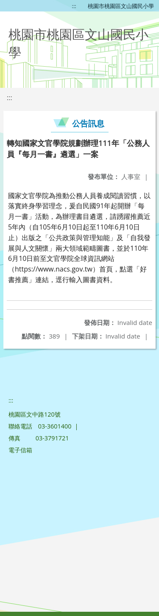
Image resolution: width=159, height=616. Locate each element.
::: (74, 6)
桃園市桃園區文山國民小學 (121, 6)
